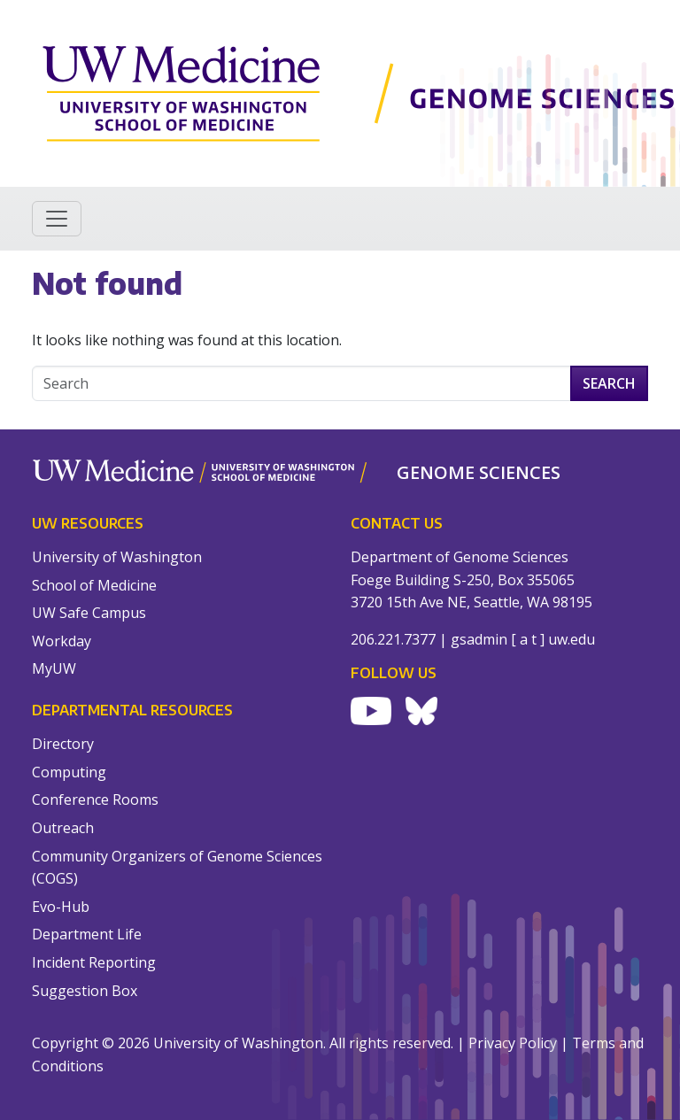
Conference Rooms (95, 799)
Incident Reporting (94, 962)
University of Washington (117, 557)
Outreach (63, 828)
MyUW (54, 668)
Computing (69, 772)
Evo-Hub (60, 906)
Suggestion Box (84, 990)
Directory (63, 743)
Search (609, 383)
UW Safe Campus (89, 612)
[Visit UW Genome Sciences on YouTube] (371, 711)
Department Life (87, 934)
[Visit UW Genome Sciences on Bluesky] (421, 711)
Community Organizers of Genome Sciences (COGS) (177, 867)
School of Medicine (94, 585)
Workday (61, 641)
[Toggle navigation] (56, 218)
